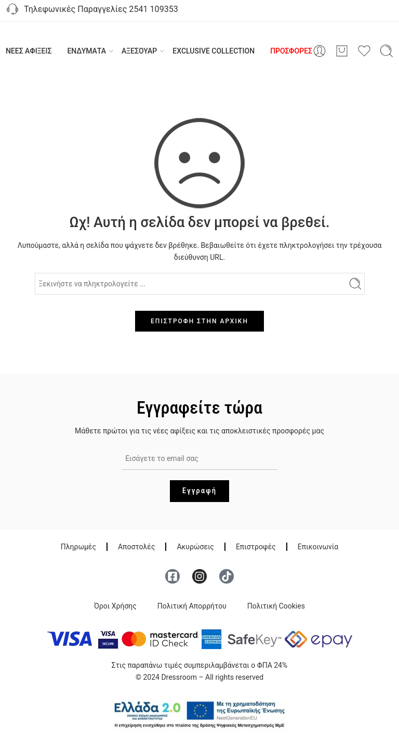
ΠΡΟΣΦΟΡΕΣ (291, 51)
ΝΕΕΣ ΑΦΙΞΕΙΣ (29, 51)
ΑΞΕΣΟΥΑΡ (139, 51)
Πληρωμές (78, 547)
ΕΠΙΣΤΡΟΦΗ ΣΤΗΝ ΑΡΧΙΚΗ (199, 321)
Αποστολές (136, 547)
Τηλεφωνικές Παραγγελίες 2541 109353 (91, 10)
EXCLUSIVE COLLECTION (213, 51)
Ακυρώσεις (195, 547)
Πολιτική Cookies (276, 606)
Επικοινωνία (318, 547)
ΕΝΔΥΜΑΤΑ (86, 51)
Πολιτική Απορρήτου (192, 606)
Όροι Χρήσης (115, 606)
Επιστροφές (256, 547)
